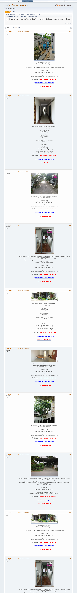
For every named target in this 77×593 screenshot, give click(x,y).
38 (19, 27)
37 (18, 27)
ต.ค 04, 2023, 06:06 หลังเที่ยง (24, 171)
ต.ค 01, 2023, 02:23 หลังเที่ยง (24, 31)
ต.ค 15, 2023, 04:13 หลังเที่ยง (24, 512)
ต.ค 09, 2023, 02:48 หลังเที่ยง (24, 290)
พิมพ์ (71, 27)
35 (14, 27)
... (12, 27)
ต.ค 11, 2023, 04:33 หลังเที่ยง (24, 348)
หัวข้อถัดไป (69, 24)
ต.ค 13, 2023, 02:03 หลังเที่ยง (24, 454)
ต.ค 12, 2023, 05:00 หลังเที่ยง (24, 394)
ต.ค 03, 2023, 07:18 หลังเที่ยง (24, 95)
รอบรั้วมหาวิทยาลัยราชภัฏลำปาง (16, 5)
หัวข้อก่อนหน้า (63, 24)
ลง (5, 27)
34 (13, 27)
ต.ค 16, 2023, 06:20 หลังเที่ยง (24, 558)
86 (22, 27)
